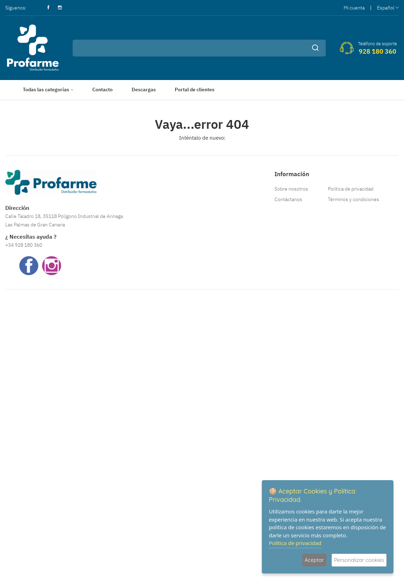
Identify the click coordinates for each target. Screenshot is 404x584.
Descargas (144, 89)
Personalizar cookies (359, 560)
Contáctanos (288, 199)
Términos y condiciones (353, 199)
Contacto (102, 89)
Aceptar (314, 560)
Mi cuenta (354, 8)
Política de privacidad (350, 189)
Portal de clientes (194, 89)
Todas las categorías (46, 89)
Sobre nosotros (291, 189)
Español (388, 8)
